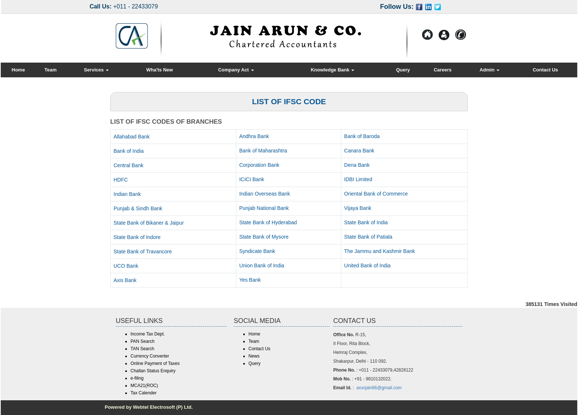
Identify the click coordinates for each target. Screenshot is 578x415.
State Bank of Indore (137, 237)
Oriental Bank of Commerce (376, 194)
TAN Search (142, 348)
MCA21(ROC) (144, 385)
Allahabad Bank (132, 137)
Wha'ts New (159, 70)
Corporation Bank (259, 165)
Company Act (236, 70)
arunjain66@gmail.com (379, 387)
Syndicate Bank (257, 251)
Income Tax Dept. (147, 334)
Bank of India (129, 151)
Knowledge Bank (332, 70)
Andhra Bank (254, 136)
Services (96, 70)
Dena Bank (357, 165)
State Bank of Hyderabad (268, 222)
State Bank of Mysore (264, 237)
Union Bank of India (261, 265)
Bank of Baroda (362, 136)
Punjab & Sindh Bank (138, 208)
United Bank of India (367, 265)
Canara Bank (359, 151)
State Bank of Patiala (368, 237)
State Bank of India (366, 222)
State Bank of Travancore (143, 251)
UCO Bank (126, 266)
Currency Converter (149, 356)
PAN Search (142, 341)
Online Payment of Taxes (155, 363)
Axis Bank (125, 280)
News (254, 356)
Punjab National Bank (264, 208)
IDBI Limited (358, 179)
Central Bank (128, 165)
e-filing (136, 378)
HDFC (121, 180)
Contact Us (545, 70)
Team (50, 70)
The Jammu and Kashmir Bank (379, 251)
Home (18, 70)
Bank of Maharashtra (263, 151)
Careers (443, 70)
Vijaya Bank (358, 208)
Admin (489, 70)
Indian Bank (127, 194)
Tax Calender (143, 392)
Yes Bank (250, 280)
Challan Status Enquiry (152, 370)
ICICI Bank (251, 179)
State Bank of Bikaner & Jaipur (149, 223)
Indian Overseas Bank (264, 194)
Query (403, 70)
